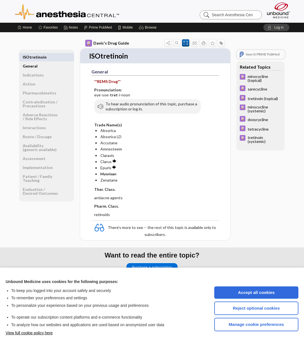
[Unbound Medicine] (278, 10)
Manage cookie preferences (256, 324)
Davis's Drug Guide (107, 43)
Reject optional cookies (256, 308)
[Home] (25, 27)
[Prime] (98, 27)
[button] (148, 27)
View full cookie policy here (29, 333)
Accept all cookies (256, 292)
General (30, 57)
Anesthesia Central (85, 11)
